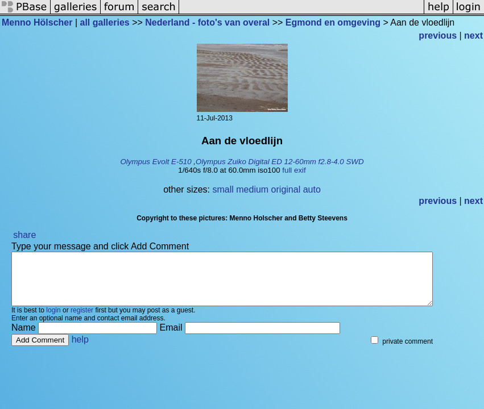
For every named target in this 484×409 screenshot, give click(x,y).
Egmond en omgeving (333, 22)
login (53, 320)
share (24, 235)
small (222, 189)
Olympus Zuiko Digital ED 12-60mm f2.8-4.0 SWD (280, 161)
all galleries (105, 22)
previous (438, 35)
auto (312, 189)
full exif (293, 170)
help (80, 349)
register (82, 320)
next (473, 35)
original (286, 189)
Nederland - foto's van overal (207, 22)
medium (252, 189)
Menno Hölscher (37, 22)
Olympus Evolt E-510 (155, 161)
